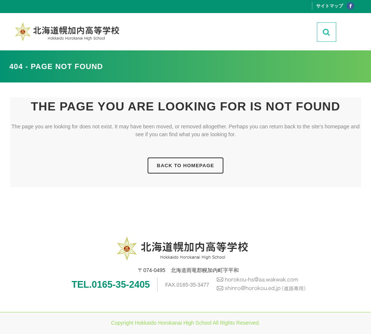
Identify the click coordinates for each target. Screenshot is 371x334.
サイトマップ (329, 6)
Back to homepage (185, 165)
